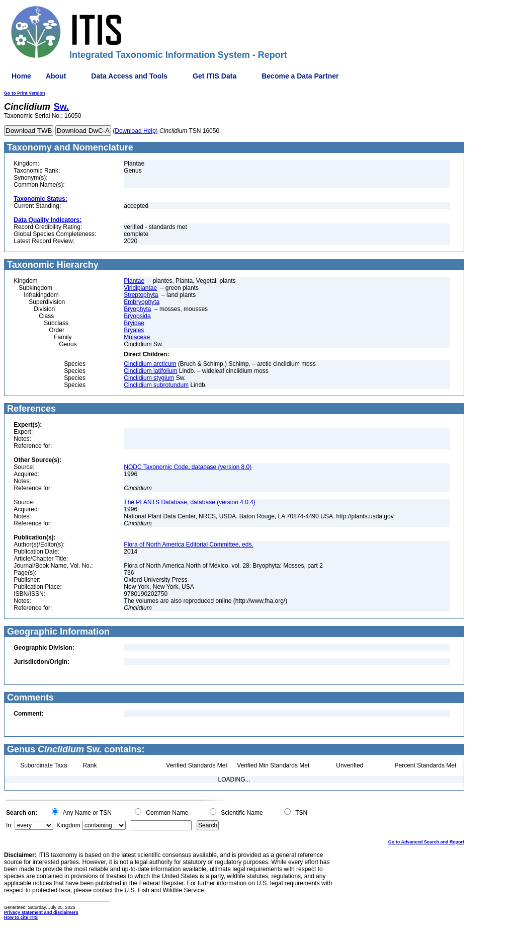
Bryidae (134, 323)
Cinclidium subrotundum (156, 385)
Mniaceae (137, 337)
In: (9, 825)
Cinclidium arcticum (150, 363)
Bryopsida (137, 316)
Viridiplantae (140, 287)
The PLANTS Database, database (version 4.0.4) (189, 502)
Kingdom (68, 825)
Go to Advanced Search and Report (426, 841)
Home (21, 76)
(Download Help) (135, 130)
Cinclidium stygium (149, 377)
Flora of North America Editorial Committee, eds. (188, 544)
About (56, 76)
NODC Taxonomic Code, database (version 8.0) (187, 467)
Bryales (134, 330)
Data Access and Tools (129, 76)
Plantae (134, 280)
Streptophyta (141, 294)
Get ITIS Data (214, 76)
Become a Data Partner (300, 76)
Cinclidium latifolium (150, 370)
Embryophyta (141, 301)
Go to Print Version (24, 93)
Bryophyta (137, 309)
